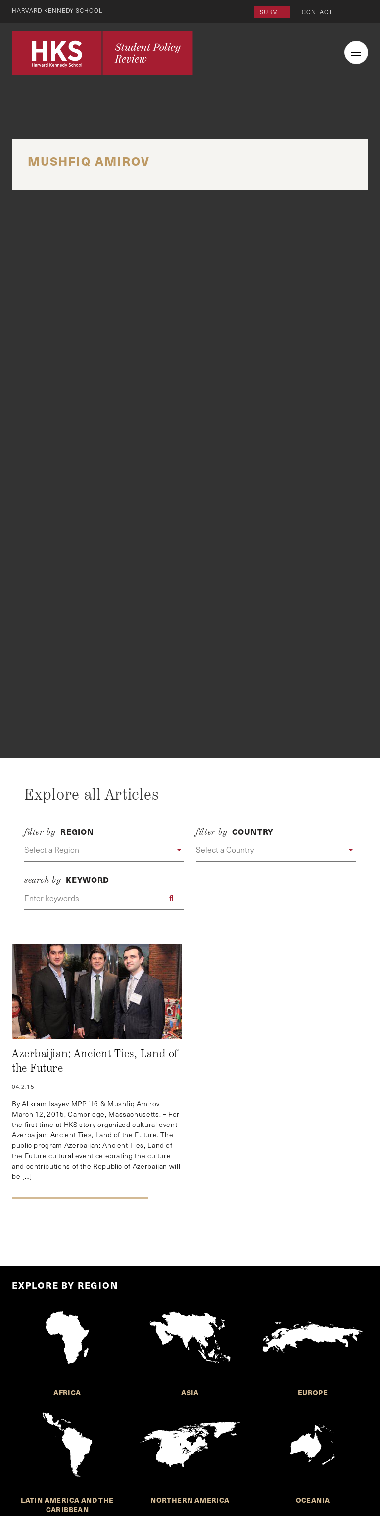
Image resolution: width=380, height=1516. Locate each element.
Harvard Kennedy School (58, 10)
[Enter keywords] (104, 898)
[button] (104, 850)
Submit (272, 12)
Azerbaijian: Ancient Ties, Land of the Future (95, 1061)
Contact (317, 12)
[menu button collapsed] (356, 52)
